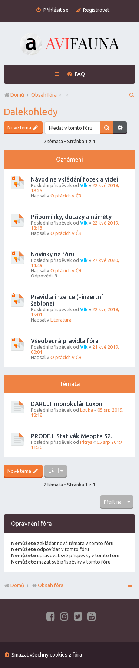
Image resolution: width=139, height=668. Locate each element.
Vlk (84, 185)
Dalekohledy (31, 111)
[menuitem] (52, 10)
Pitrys (86, 442)
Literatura (61, 319)
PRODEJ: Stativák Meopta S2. (71, 436)
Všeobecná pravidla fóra (65, 341)
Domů (17, 585)
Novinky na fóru (52, 254)
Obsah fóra (47, 585)
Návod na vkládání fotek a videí (74, 179)
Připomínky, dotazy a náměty (71, 216)
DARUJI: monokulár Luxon (66, 404)
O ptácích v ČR (66, 195)
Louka (86, 409)
